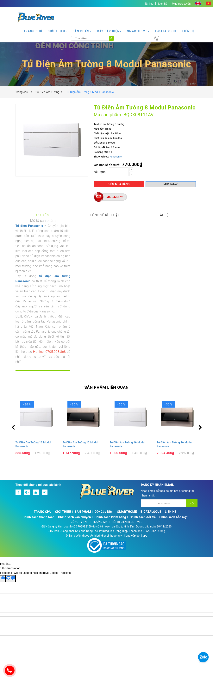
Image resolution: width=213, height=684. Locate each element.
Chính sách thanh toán (38, 435)
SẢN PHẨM (82, 31)
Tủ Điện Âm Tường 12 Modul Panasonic (33, 362)
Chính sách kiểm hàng (110, 435)
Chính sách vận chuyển (74, 435)
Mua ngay (171, 184)
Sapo (144, 453)
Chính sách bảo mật (173, 435)
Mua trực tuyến (181, 3)
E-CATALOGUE (166, 31)
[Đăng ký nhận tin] (191, 421)
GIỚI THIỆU (57, 31)
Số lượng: (100, 172)
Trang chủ (23, 92)
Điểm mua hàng (119, 184)
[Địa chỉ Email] (163, 421)
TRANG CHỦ (33, 31)
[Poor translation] (11, 496)
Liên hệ (162, 3)
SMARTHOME (138, 31)
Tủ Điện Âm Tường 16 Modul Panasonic (127, 362)
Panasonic (116, 156)
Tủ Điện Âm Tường (47, 92)
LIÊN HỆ (188, 31)
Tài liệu (149, 3)
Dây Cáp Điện (109, 31)
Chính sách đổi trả (143, 435)
